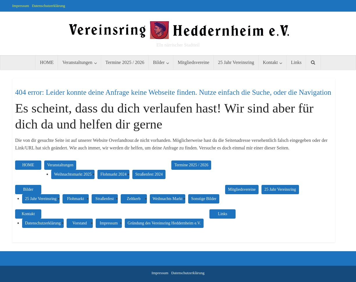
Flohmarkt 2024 (113, 174)
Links (296, 62)
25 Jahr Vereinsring (236, 62)
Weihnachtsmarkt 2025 (73, 174)
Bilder (159, 62)
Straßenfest (104, 199)
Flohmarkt (75, 199)
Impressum (20, 5)
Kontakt (270, 62)
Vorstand (79, 223)
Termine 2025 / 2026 (125, 62)
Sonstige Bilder (203, 199)
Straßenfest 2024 (149, 174)
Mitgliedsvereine (193, 62)
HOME (47, 62)
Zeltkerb (133, 199)
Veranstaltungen (77, 62)
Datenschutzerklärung (48, 5)
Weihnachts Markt (168, 199)
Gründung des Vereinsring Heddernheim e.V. (164, 223)
